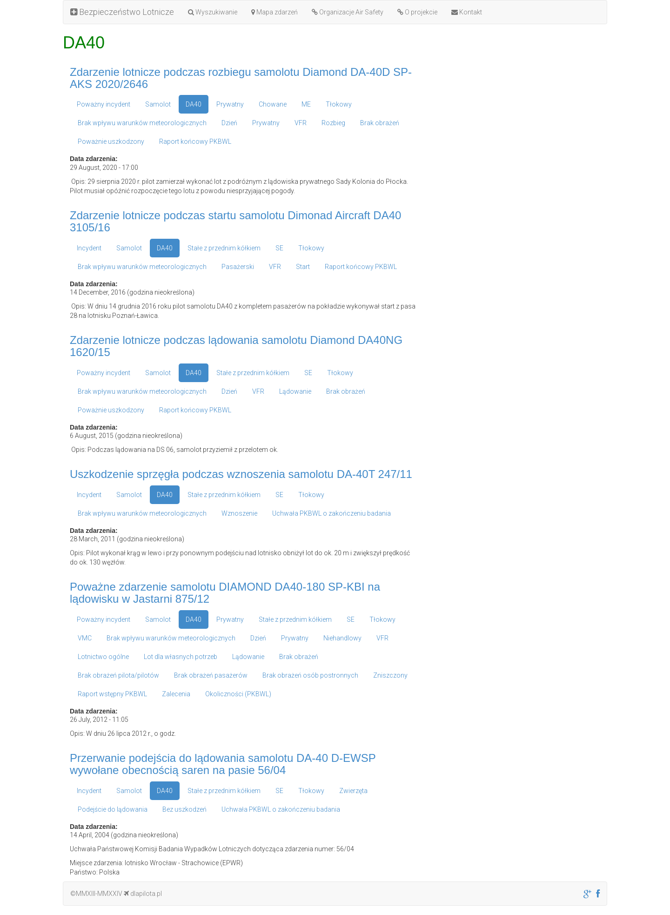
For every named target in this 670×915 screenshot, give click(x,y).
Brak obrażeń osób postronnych (310, 675)
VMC (85, 638)
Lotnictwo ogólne (103, 656)
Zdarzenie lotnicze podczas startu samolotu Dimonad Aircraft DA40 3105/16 (235, 221)
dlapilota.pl (143, 893)
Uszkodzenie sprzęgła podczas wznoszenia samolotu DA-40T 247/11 (241, 474)
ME (306, 104)
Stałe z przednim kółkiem (224, 248)
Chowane (273, 104)
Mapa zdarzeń (274, 12)
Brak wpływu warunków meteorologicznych (142, 123)
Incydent (89, 248)
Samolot (158, 104)
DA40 (193, 104)
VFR (301, 123)
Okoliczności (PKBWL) (238, 694)
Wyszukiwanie (212, 12)
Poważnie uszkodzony (111, 141)
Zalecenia (176, 694)
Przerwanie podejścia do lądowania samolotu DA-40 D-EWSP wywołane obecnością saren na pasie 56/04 (222, 764)
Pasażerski (237, 266)
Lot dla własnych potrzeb (180, 656)
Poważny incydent (103, 104)
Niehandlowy (342, 638)
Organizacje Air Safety (347, 12)
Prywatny (230, 104)
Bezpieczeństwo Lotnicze (122, 12)
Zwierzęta (353, 790)
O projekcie (417, 12)
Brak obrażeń (379, 123)
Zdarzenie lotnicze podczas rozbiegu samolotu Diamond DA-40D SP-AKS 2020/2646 (241, 78)
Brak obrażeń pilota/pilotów (118, 675)
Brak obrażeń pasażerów (211, 675)
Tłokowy (339, 104)
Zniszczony (390, 675)
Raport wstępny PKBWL (112, 694)
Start (303, 266)
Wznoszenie (239, 513)
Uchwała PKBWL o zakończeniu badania (331, 513)
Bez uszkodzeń (184, 809)
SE (279, 248)
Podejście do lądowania (112, 809)
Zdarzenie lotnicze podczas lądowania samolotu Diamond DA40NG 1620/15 (236, 346)
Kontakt (466, 12)
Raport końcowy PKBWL (195, 141)
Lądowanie (295, 391)
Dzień (229, 123)
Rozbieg (333, 123)
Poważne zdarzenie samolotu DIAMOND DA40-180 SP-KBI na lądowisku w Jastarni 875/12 (225, 592)
